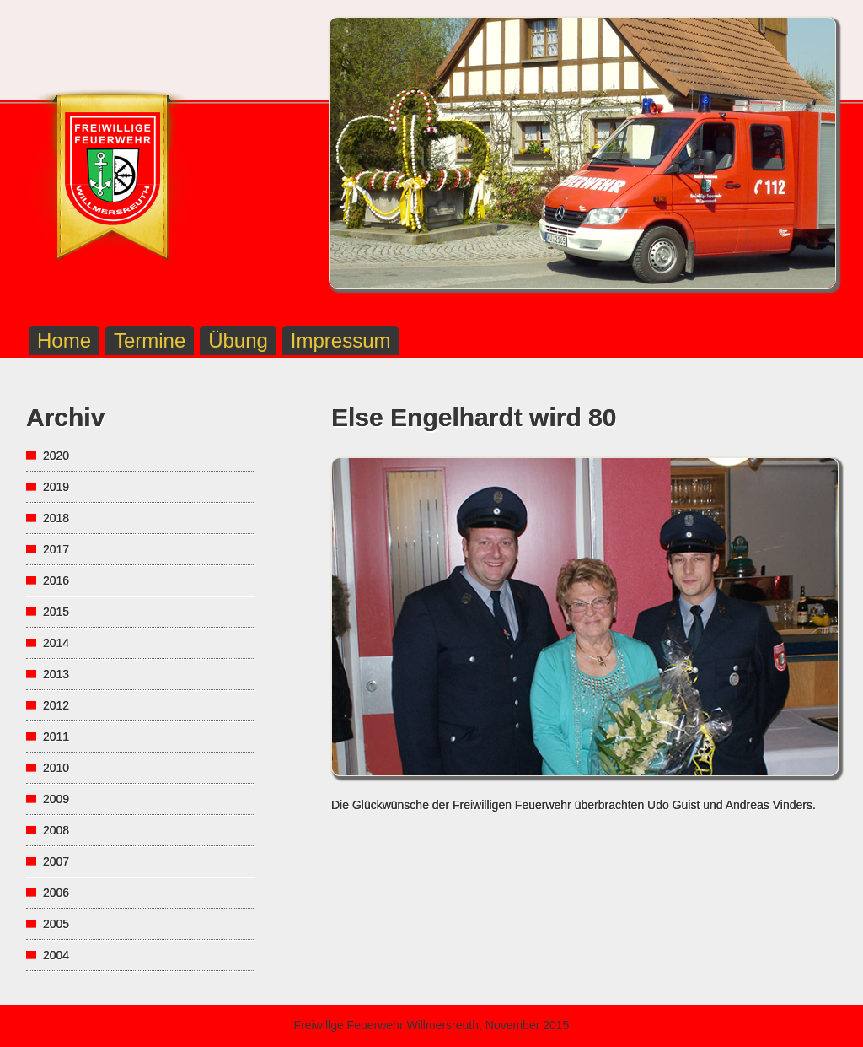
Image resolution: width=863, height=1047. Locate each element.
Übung (238, 340)
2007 (56, 861)
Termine (149, 340)
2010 (56, 767)
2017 (56, 549)
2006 (56, 892)
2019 (56, 487)
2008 (56, 830)
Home (64, 340)
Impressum (341, 340)
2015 (56, 611)
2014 (56, 643)
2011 (56, 736)
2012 (56, 705)
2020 (56, 455)
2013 (56, 674)
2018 (56, 518)
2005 (56, 924)
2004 (56, 955)
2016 (56, 580)
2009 (56, 799)
